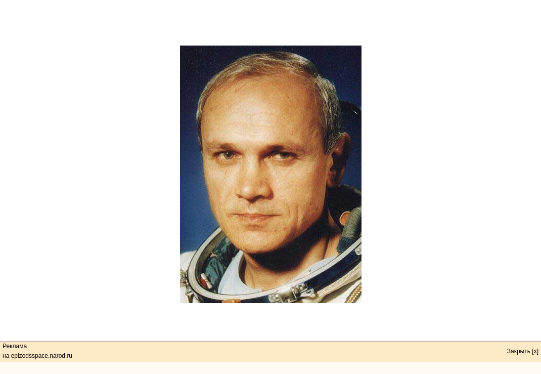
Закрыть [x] (522, 351)
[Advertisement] (270, 23)
